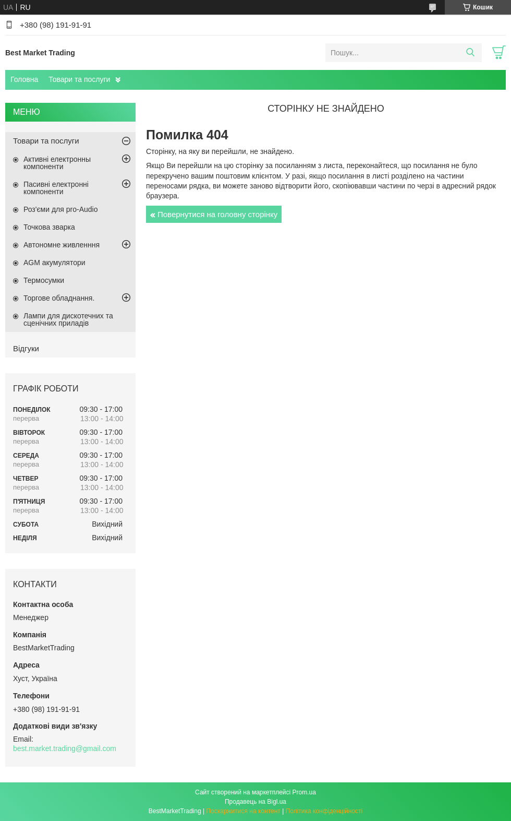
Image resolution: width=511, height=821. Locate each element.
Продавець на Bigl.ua (255, 801)
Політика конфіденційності (324, 811)
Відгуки (26, 348)
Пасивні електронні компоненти (56, 188)
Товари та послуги (79, 79)
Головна (24, 79)
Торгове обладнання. (58, 298)
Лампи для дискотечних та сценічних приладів (68, 319)
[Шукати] (470, 52)
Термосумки (43, 280)
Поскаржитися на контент (243, 811)
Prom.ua (304, 792)
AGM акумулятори (54, 262)
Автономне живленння (61, 245)
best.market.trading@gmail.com (64, 748)
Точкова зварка (49, 227)
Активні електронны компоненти (57, 163)
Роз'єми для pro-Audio (60, 209)
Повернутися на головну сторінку (217, 214)
